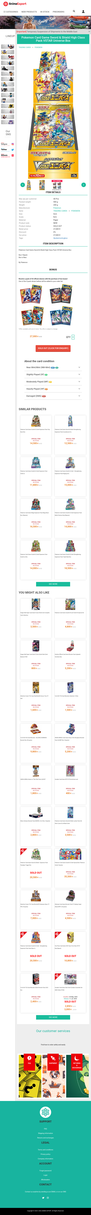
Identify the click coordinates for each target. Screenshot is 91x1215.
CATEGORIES (10, 12)
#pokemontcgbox (60, 238)
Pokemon (57, 208)
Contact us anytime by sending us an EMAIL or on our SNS (45, 1192)
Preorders (58, 12)
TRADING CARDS (25, 47)
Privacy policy (45, 1154)
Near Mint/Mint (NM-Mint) (42, 367)
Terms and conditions (45, 1150)
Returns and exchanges (45, 1138)
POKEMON (38, 47)
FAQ (45, 1129)
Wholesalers (45, 1180)
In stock (44, 12)
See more (53, 584)
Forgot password (45, 1171)
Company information (45, 1159)
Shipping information (45, 1133)
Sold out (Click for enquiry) (53, 348)
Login (46, 1175)
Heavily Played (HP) (37, 389)
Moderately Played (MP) (39, 381)
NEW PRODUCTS (29, 12)
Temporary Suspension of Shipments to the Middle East (46, 31)
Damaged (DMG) (36, 396)
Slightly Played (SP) (36, 374)
